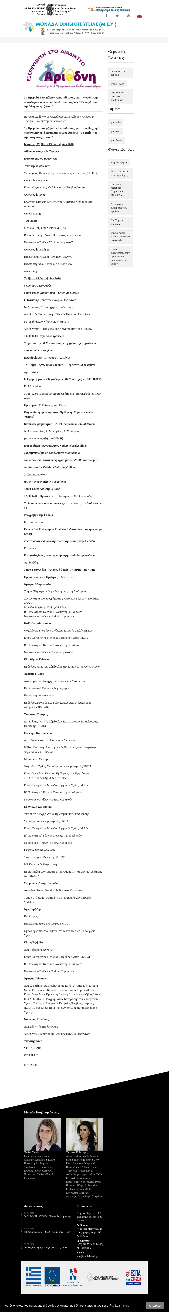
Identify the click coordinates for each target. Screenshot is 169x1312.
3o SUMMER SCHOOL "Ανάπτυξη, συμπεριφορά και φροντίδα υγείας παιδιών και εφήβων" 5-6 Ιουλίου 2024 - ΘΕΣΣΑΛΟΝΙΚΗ (47, 1219)
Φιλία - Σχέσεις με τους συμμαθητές (120, 173)
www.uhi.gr (31, 271)
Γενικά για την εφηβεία (118, 73)
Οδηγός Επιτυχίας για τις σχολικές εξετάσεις (46, 1250)
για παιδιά (116, 122)
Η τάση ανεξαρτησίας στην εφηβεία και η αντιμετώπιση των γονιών (120, 256)
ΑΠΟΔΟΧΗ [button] (155, 1305)
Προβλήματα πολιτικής (117, 222)
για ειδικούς (117, 140)
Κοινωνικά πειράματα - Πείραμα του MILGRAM (117, 189)
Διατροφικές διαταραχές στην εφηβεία (119, 208)
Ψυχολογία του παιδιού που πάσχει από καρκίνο (120, 237)
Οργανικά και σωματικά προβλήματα (117, 96)
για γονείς (116, 131)
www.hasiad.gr (33, 213)
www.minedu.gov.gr (36, 180)
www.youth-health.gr (36, 249)
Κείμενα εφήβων (119, 162)
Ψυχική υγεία (117, 83)
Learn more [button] (122, 1305)
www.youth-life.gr (35, 194)
